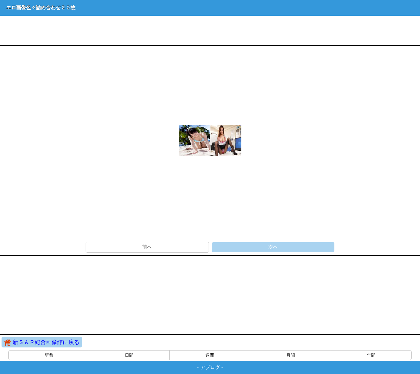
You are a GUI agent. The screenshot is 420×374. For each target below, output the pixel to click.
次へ (273, 247)
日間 (129, 355)
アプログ (210, 367)
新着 (49, 355)
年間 (371, 355)
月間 (290, 355)
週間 (210, 355)
